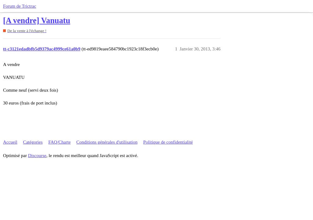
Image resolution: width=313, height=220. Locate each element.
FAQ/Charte (59, 142)
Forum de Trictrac (19, 6)
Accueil (10, 142)
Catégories (32, 142)
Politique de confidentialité (168, 142)
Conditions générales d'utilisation (106, 142)
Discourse (37, 155)
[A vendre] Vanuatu (36, 20)
